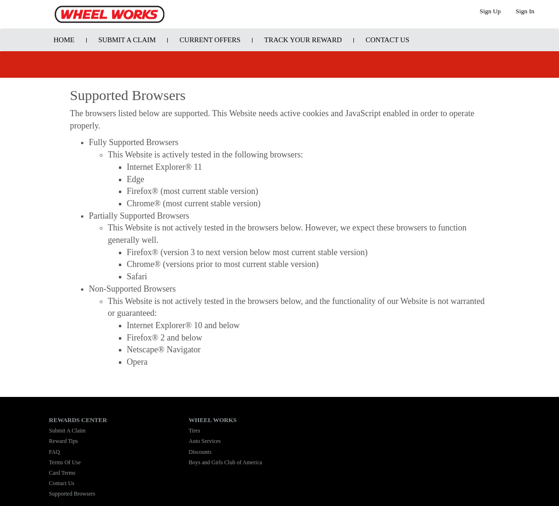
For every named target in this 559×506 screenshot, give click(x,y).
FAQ (54, 452)
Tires (194, 430)
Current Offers (210, 40)
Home (64, 40)
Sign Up (490, 11)
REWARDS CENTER (78, 419)
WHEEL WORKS (212, 419)
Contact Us (387, 40)
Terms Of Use (65, 462)
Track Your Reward (303, 40)
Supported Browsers (72, 493)
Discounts (200, 452)
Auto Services (205, 441)
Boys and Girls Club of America (225, 462)
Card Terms (62, 472)
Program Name (109, 14)
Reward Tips (63, 441)
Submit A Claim (126, 40)
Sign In (525, 11)
